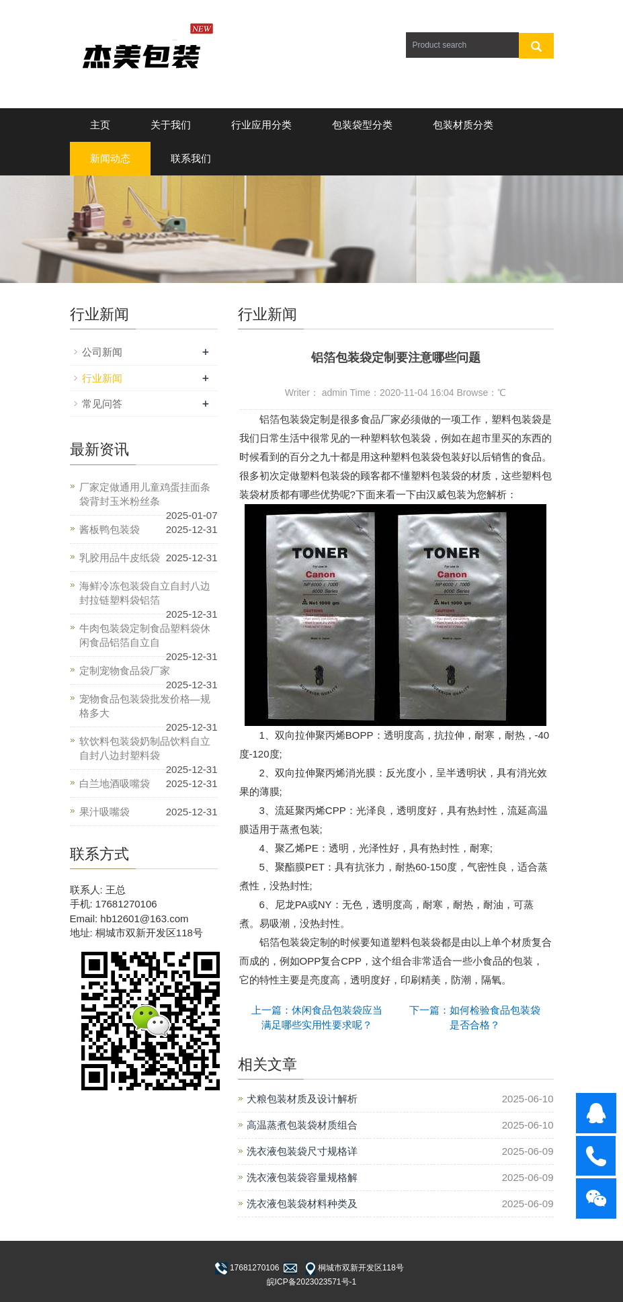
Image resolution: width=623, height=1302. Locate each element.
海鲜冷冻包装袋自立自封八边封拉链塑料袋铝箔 (144, 593)
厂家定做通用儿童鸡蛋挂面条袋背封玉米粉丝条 (144, 494)
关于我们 (171, 124)
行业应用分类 (261, 124)
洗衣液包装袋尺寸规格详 (302, 1151)
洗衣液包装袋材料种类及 (302, 1203)
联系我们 (191, 158)
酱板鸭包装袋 (109, 529)
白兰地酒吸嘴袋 (114, 783)
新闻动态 (110, 158)
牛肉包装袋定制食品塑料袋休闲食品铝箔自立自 (144, 635)
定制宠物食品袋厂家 (124, 670)
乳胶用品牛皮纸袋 (119, 557)
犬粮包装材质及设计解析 (302, 1098)
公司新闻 (102, 352)
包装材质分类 (463, 124)
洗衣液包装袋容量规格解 (302, 1177)
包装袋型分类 (362, 124)
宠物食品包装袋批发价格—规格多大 (144, 706)
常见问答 (102, 403)
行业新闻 (102, 378)
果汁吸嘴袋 (104, 811)
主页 (100, 124)
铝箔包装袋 (279, 419)
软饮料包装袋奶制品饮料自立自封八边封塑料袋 (144, 748)
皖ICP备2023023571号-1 (311, 1282)
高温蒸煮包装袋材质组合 (302, 1125)
